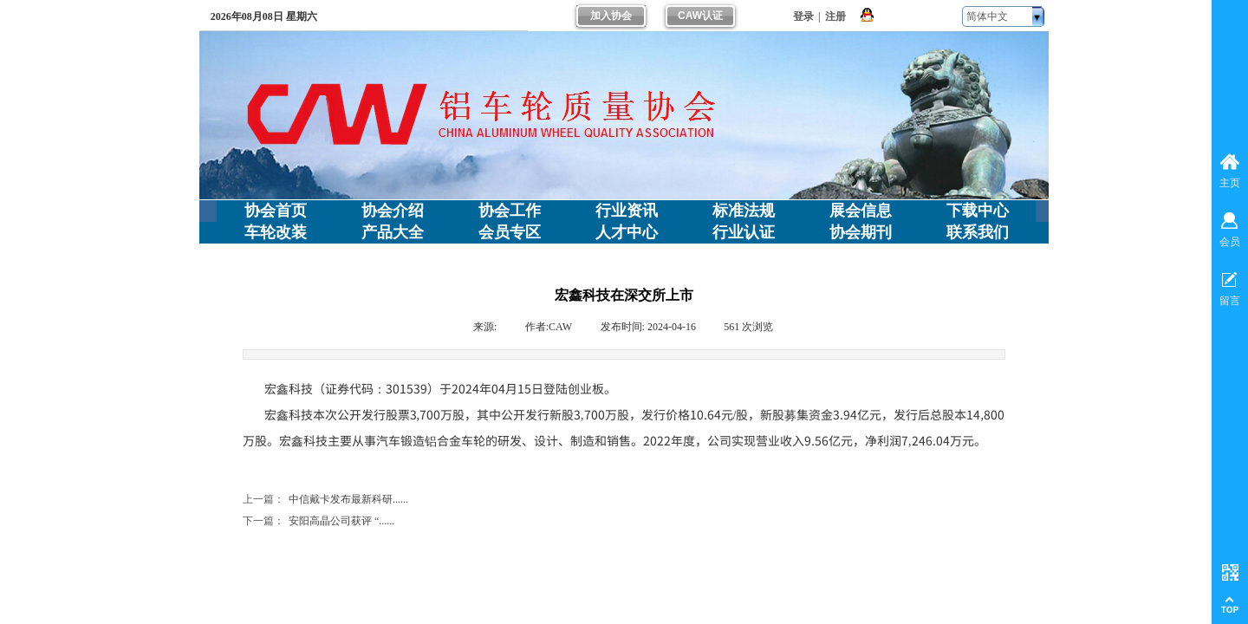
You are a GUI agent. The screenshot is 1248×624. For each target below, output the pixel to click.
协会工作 (509, 210)
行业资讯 (626, 210)
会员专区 (509, 232)
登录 (803, 16)
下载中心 (977, 210)
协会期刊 (860, 232)
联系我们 (977, 232)
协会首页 (275, 210)
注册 (835, 16)
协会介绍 (392, 210)
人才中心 (626, 232)
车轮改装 (275, 232)
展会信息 (860, 210)
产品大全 (392, 232)
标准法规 (743, 210)
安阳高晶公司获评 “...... (318, 521)
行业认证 (743, 232)
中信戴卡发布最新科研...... (325, 499)
